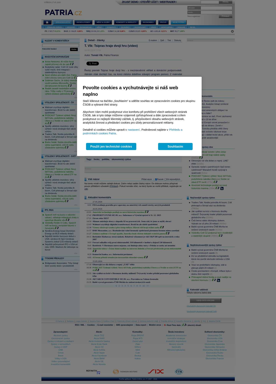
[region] (139, 116)
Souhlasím (175, 146)
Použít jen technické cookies (111, 146)
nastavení (134, 129)
